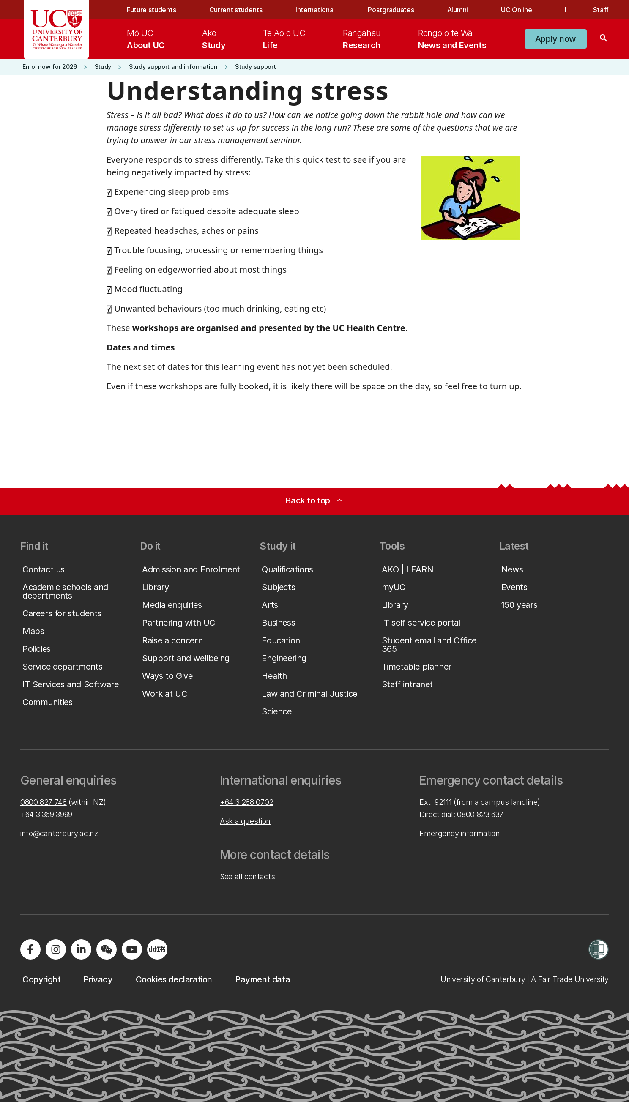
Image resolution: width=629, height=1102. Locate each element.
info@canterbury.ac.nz (59, 833)
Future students (151, 9)
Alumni (457, 9)
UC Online (516, 9)
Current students (236, 9)
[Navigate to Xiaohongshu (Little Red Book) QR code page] (157, 949)
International (315, 9)
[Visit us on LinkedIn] (81, 949)
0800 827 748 (43, 802)
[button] (556, 39)
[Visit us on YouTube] (132, 949)
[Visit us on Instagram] (56, 949)
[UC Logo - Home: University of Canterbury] (56, 29)
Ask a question (245, 821)
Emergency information (459, 833)
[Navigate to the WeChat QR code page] (106, 949)
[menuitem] (146, 38)
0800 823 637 (480, 814)
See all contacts (247, 876)
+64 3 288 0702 (246, 802)
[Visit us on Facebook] (30, 949)
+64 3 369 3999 (46, 814)
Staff (601, 9)
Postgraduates (391, 9)
